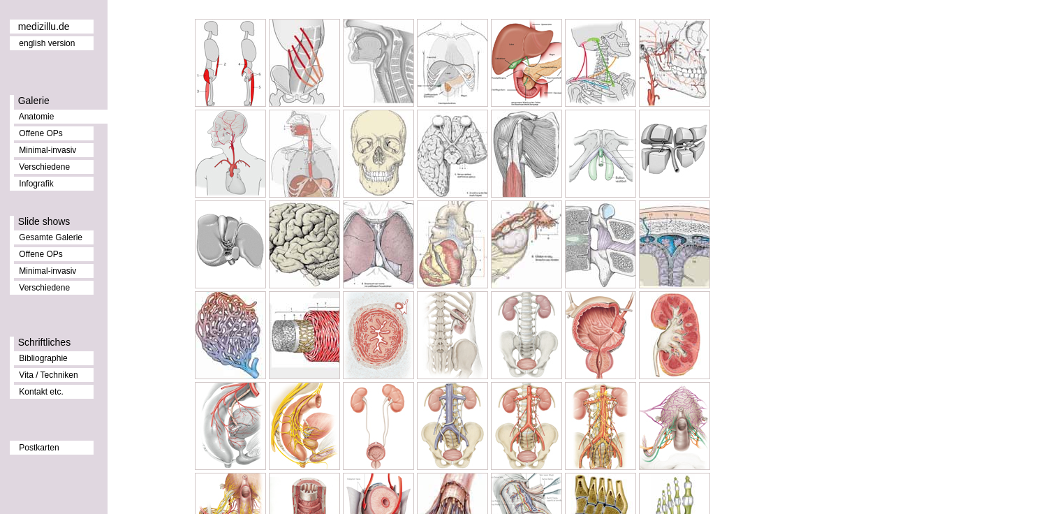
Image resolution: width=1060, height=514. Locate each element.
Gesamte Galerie (50, 237)
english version (47, 43)
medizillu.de (44, 26)
